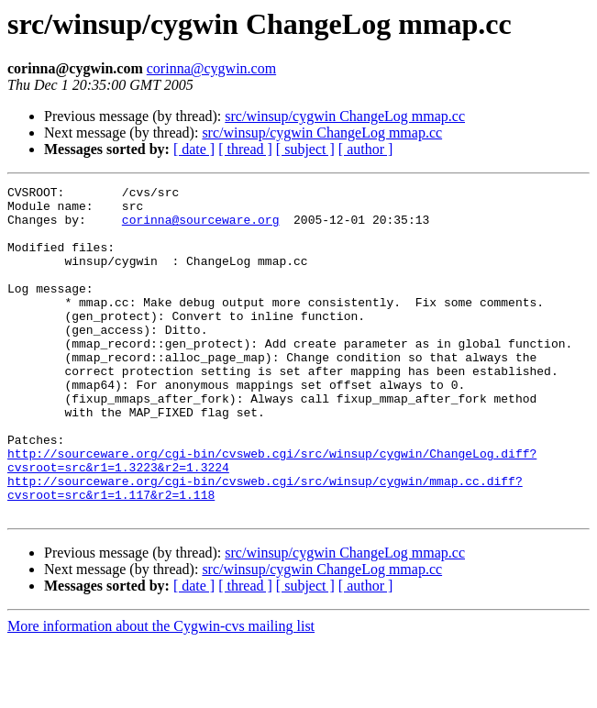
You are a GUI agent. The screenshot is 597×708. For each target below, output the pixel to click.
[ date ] (194, 149)
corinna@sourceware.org (201, 227)
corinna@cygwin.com (211, 68)
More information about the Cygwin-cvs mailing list (161, 692)
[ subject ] (305, 149)
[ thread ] (245, 149)
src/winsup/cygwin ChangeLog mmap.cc (345, 116)
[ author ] (365, 149)
